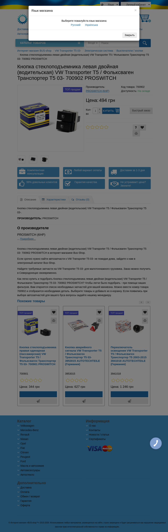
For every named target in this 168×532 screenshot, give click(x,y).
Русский (75, 24)
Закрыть (130, 35)
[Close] (135, 10)
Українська (91, 24)
